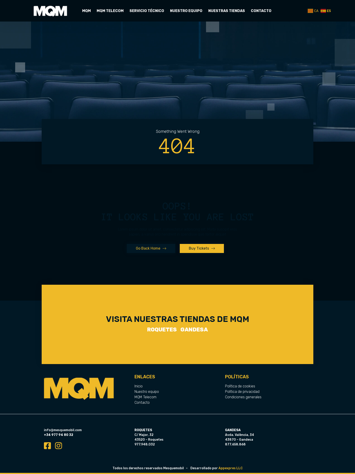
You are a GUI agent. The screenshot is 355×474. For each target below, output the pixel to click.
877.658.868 (235, 444)
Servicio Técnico (147, 11)
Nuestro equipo (186, 11)
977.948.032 (144, 444)
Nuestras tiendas (226, 11)
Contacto (261, 11)
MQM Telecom (110, 11)
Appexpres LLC (230, 468)
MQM (86, 11)
